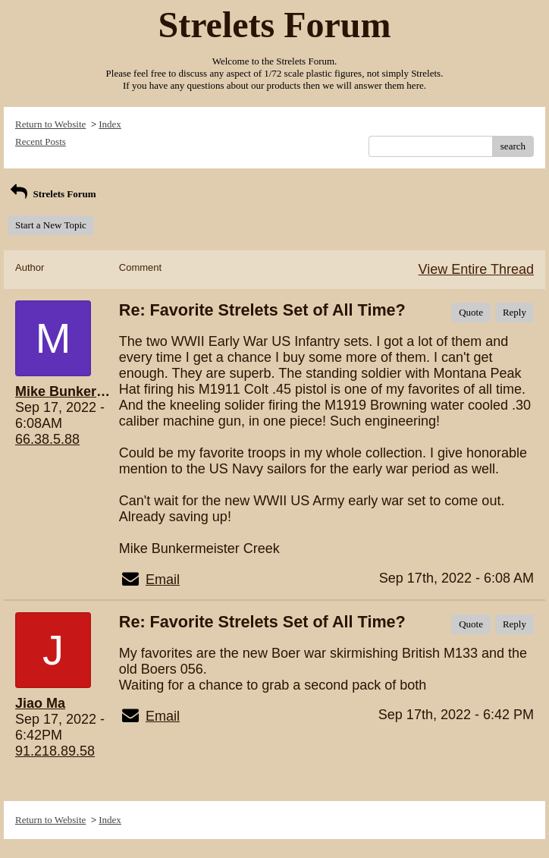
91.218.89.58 (55, 751)
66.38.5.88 (47, 439)
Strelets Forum (52, 194)
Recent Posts (40, 141)
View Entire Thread (476, 269)
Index (110, 124)
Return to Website (50, 124)
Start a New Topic (50, 225)
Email (163, 579)
